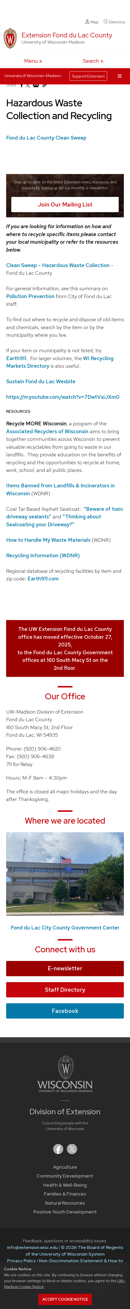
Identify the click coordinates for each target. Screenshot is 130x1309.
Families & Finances (65, 1194)
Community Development (65, 1176)
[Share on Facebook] (21, 86)
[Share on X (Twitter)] (28, 87)
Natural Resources (65, 1203)
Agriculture (65, 1167)
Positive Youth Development (65, 1212)
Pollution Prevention (30, 296)
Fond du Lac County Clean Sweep (46, 137)
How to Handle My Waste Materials (49, 540)
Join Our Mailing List (65, 204)
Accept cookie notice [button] (65, 1299)
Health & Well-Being (65, 1185)
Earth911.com (43, 578)
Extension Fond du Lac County (67, 35)
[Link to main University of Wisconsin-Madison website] (65, 1090)
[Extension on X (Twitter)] (72, 1152)
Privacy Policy (21, 1260)
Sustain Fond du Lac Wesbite (40, 381)
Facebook (65, 1010)
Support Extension (88, 76)
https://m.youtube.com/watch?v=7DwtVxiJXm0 (62, 397)
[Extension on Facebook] (58, 1152)
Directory (114, 22)
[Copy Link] (44, 86)
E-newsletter (65, 968)
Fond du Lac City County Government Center (65, 927)
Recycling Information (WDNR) (43, 555)
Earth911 (16, 358)
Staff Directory (65, 989)
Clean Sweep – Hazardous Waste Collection (58, 265)
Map (92, 22)
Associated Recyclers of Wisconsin (47, 431)
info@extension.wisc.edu (32, 1247)
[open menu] (33, 61)
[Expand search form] (93, 61)
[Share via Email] (36, 86)
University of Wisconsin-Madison (32, 75)
